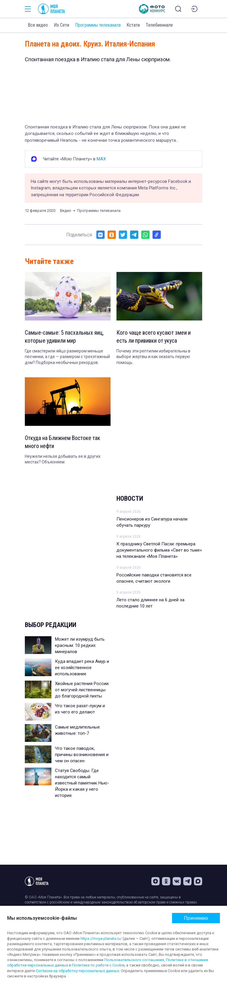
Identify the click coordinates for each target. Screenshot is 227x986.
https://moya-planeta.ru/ (101, 938)
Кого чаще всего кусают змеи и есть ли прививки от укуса (154, 337)
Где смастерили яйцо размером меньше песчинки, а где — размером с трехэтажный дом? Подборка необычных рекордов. (67, 357)
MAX (101, 159)
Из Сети (61, 25)
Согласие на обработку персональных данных (77, 971)
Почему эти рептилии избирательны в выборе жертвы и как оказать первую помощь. (153, 357)
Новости (129, 499)
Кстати (133, 25)
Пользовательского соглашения (134, 960)
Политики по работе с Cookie (98, 965)
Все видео (38, 25)
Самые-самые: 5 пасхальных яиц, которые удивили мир (65, 337)
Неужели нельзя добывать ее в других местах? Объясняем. (62, 460)
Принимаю (196, 918)
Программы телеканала (98, 25)
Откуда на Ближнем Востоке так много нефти (64, 442)
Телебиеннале (159, 25)
